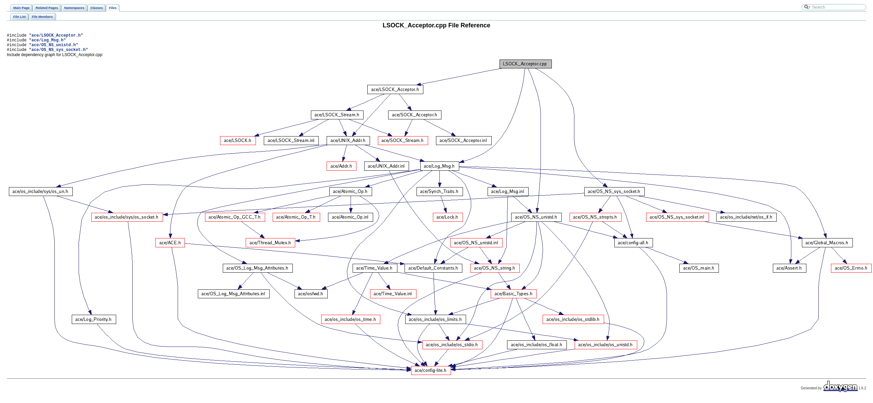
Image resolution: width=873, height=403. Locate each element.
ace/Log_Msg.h (47, 42)
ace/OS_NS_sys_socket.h (58, 53)
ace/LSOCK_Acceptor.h (56, 36)
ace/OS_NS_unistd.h (53, 48)
